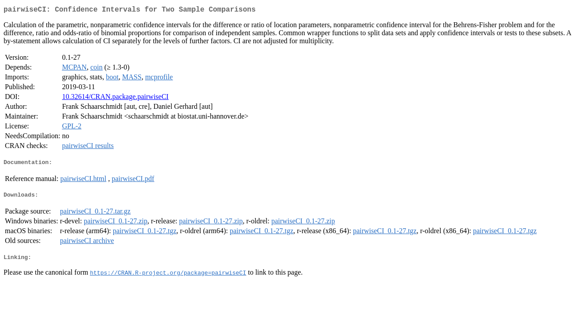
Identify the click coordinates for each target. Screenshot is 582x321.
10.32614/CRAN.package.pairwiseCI (115, 98)
